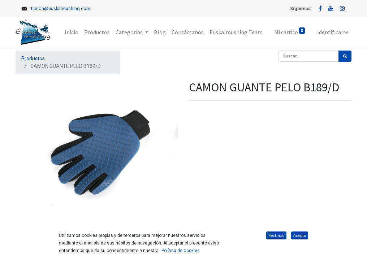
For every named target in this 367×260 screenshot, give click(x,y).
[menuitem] (71, 32)
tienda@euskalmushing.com (60, 8)
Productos (33, 58)
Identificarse (333, 32)
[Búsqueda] (344, 56)
